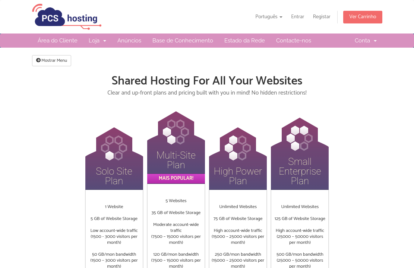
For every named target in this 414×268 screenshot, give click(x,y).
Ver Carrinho (362, 17)
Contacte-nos (293, 40)
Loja (97, 40)
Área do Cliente (58, 40)
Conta (366, 40)
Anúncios (129, 40)
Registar (322, 17)
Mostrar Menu (51, 60)
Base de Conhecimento (182, 40)
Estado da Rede (244, 40)
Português (268, 17)
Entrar (297, 17)
